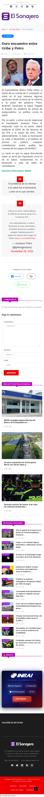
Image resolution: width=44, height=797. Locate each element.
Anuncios (32, 786)
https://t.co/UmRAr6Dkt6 (25, 238)
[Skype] (27, 766)
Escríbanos (15, 4)
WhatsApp (22, 284)
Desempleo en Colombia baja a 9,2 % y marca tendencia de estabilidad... (28, 630)
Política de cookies (17, 790)
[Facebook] (12, 766)
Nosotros (6, 4)
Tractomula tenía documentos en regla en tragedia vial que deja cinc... (28, 593)
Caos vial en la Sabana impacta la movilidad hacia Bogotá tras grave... (28, 606)
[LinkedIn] (22, 766)
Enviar (11, 373)
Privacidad (22, 786)
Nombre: (7, 350)
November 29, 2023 (22, 251)
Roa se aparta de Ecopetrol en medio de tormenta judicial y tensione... (28, 532)
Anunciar (23, 4)
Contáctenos (32, 4)
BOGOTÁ (4, 579)
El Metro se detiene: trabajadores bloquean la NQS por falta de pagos (28, 581)
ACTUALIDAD (14, 29)
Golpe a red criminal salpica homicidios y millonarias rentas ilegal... (29, 544)
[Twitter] (17, 766)
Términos (13, 786)
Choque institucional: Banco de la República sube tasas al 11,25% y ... (29, 618)
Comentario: (8, 322)
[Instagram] (32, 766)
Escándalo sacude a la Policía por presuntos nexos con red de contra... (28, 642)
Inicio (4, 29)
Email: (6, 360)
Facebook (16, 276)
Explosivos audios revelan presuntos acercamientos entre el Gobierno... (27, 569)
